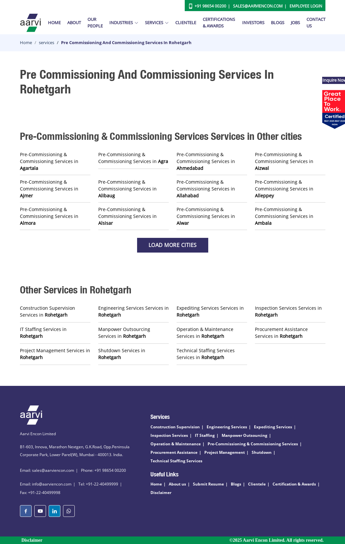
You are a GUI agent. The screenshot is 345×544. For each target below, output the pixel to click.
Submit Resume (208, 484)
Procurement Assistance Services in (281, 332)
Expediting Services (273, 427)
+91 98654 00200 (210, 6)
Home (54, 22)
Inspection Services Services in (288, 311)
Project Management (224, 452)
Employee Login (306, 6)
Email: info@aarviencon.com (45, 484)
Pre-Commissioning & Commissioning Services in (49, 161)
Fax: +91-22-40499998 (40, 492)
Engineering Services (227, 427)
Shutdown (262, 452)
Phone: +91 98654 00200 (103, 470)
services (46, 42)
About (74, 22)
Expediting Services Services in (210, 311)
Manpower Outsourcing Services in (124, 332)
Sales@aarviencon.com (258, 6)
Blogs (277, 22)
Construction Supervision (175, 427)
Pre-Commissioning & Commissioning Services (253, 444)
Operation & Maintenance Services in (205, 332)
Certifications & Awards (219, 22)
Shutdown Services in (121, 353)
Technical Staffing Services (176, 461)
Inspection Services (169, 435)
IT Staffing (205, 435)
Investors (253, 22)
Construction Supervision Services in (47, 311)
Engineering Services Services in (133, 311)
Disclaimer (160, 492)
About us (177, 484)
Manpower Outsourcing (244, 435)
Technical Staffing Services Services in (206, 353)
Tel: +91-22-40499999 (98, 484)
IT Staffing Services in (43, 332)
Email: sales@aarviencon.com (47, 470)
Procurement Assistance (173, 452)
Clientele (185, 22)
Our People (95, 22)
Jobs (295, 22)
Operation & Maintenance (175, 444)
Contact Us (315, 22)
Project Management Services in (55, 353)
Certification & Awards (294, 484)
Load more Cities (173, 245)
